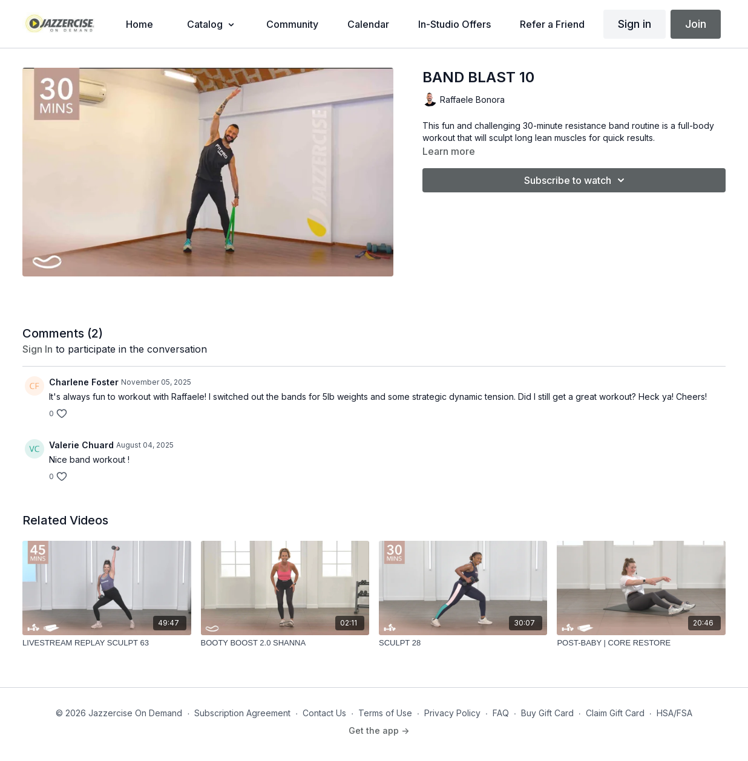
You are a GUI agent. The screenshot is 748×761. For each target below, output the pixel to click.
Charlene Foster (84, 382)
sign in (37, 349)
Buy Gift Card (547, 713)
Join (695, 24)
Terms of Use (385, 713)
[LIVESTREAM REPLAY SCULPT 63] (106, 643)
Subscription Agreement (242, 713)
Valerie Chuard (81, 445)
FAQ (501, 713)
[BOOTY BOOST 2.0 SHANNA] (285, 643)
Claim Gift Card (615, 713)
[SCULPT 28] (463, 643)
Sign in (634, 24)
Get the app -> (379, 730)
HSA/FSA (674, 713)
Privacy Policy (452, 713)
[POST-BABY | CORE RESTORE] (641, 643)
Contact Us (324, 713)
